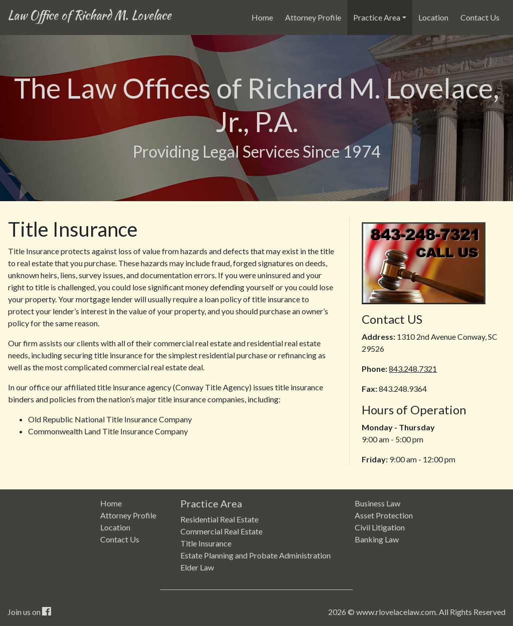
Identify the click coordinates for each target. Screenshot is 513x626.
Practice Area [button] (376, 17)
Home (264, 16)
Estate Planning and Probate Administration (255, 555)
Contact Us (479, 17)
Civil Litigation (380, 527)
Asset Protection (384, 515)
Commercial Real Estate (221, 531)
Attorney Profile (313, 17)
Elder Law (197, 567)
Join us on (29, 611)
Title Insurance (205, 543)
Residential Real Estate (219, 519)
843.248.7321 (413, 368)
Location (433, 17)
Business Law (377, 503)
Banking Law (377, 539)
